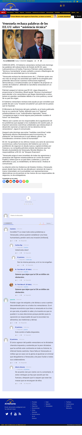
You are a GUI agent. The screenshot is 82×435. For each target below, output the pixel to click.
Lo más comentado (65, 12)
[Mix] (23, 181)
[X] (7, 181)
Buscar (79, 16)
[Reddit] (10, 181)
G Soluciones (78, 424)
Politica (17, 12)
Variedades (57, 12)
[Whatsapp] (27, 181)
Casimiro (26, 247)
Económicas (28, 12)
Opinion (73, 12)
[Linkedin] (13, 181)
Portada (34, 402)
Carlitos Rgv (29, 259)
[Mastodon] (20, 181)
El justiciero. (27, 369)
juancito (12, 299)
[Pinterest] (17, 181)
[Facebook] (4, 181)
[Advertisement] (22, 185)
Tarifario (68, 402)
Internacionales (49, 12)
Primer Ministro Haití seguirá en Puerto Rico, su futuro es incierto (40, 16)
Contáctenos (70, 404)
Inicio (3, 12)
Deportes (22, 12)
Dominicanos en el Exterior (39, 12)
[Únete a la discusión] (31, 215)
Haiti (78, 12)
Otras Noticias (10, 12)
